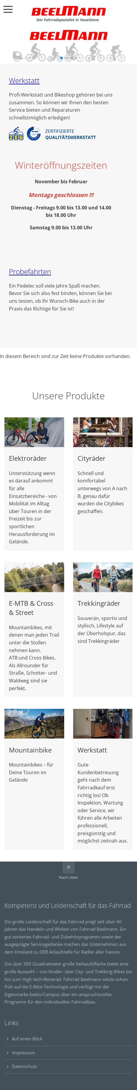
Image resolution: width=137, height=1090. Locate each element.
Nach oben (68, 877)
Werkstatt (24, 80)
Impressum (23, 1053)
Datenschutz (24, 1066)
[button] (61, 58)
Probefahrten (30, 271)
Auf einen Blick (27, 1039)
